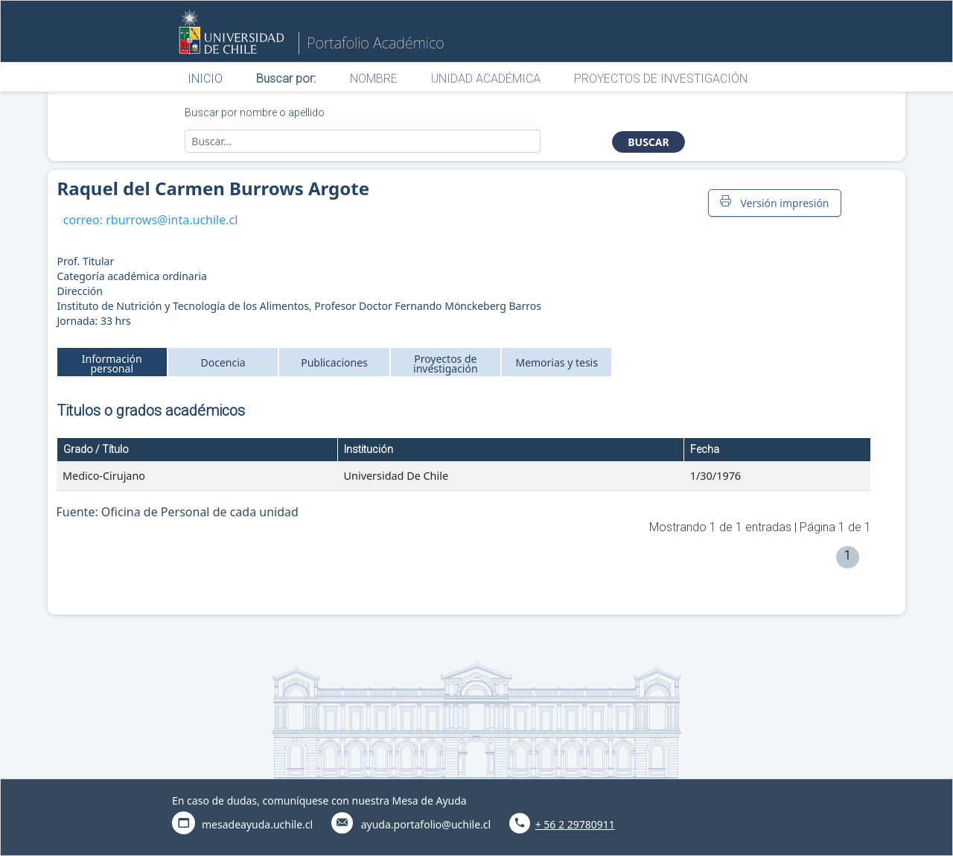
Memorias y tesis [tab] (556, 362)
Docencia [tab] (223, 362)
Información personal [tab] (112, 363)
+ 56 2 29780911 (575, 824)
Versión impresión (774, 202)
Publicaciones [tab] (334, 362)
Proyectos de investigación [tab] (445, 363)
